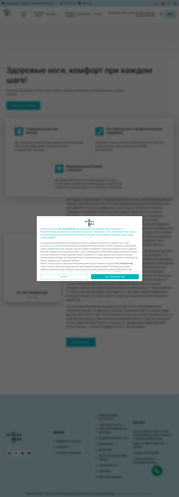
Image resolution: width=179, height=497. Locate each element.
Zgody (64, 276)
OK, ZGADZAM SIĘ (114, 276)
